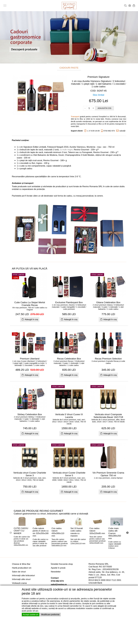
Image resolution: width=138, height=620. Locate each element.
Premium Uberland (29, 358)
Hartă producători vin (21, 568)
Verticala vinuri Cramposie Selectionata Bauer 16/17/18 (108, 415)
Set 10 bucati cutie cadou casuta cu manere (77, 532)
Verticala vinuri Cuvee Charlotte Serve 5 (69, 474)
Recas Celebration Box (69, 358)
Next (127, 533)
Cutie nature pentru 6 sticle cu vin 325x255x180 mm (41, 532)
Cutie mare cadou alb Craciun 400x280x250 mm (114, 533)
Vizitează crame (19, 583)
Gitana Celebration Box (108, 302)
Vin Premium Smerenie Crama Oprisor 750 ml (108, 474)
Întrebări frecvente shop (62, 564)
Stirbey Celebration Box (29, 414)
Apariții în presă (58, 568)
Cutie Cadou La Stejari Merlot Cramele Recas (29, 303)
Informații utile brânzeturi (23, 575)
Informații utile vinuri (21, 579)
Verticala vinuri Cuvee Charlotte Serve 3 (29, 474)
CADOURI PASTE (69, 67)
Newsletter (56, 572)
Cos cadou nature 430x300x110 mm (58, 532)
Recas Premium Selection (108, 358)
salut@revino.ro (59, 584)
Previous (10, 533)
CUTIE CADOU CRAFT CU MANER (21, 531)
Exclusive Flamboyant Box (69, 302)
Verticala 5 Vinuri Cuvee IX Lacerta (69, 415)
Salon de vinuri (19, 572)
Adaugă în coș (104, 108)
